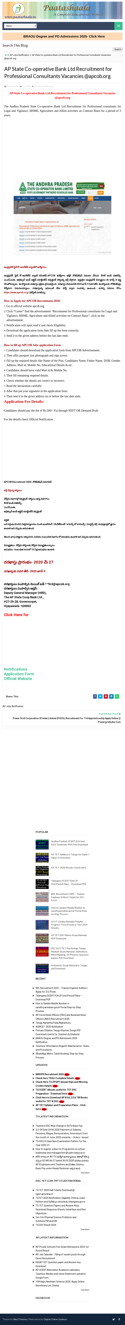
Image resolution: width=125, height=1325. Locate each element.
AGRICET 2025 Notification (49, 1026)
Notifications (15, 669)
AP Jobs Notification (19, 55)
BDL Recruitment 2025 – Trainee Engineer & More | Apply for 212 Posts (67, 897)
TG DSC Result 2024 (46, 1225)
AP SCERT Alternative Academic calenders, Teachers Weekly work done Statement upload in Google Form (61, 1274)
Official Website (18, 678)
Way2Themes (20, 1319)
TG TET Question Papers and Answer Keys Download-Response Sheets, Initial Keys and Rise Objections (61, 1209)
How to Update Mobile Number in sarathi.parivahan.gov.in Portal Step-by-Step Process (69, 910)
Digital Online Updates (55, 1319)
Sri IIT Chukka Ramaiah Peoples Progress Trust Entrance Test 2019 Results (69, 924)
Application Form (19, 674)
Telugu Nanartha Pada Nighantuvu (53, 1022)
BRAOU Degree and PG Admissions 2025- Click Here (78, 36)
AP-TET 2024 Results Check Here (68, 867)
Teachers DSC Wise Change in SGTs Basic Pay (59, 1126)
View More (85, 1173)
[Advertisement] (62, 144)
